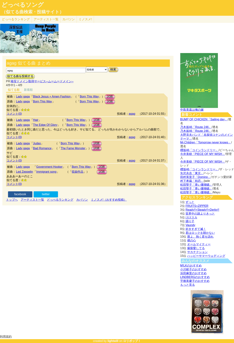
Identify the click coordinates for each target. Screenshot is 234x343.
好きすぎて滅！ (196, 228)
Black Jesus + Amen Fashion (52, 96)
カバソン (68, 19)
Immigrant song (46, 171)
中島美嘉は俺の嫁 (192, 109)
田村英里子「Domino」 (195, 177)
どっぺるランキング (60, 199)
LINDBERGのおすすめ (195, 277)
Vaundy (190, 225)
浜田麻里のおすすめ (193, 273)
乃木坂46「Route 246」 (196, 127)
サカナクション (197, 252)
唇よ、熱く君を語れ (200, 236)
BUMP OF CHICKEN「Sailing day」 (204, 119)
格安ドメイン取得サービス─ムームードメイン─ (42, 81)
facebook (20, 194)
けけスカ (191, 217)
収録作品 (77, 171)
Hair (35, 119)
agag (132, 113)
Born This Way (89, 96)
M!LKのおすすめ (191, 265)
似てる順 (14, 89)
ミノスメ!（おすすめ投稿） (109, 199)
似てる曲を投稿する (20, 76)
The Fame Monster (73, 148)
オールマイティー (199, 244)
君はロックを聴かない (200, 232)
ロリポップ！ (132, 340)
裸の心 (191, 240)
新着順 (28, 89)
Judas (37, 143)
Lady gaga (23, 96)
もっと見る (187, 284)
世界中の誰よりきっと (200, 213)
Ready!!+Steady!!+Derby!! (202, 209)
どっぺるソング (22, 4)
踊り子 (190, 221)
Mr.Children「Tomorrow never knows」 (205, 142)
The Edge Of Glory (45, 124)
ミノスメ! (85, 19)
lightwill (112, 340)
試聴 (110, 96)
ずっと (190, 202)
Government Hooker (49, 166)
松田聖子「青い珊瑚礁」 (196, 184)
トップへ (12, 199)
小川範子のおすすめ (193, 269)
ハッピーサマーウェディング (206, 255)
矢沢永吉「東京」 (192, 173)
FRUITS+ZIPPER (197, 205)
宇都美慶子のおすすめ (195, 280)
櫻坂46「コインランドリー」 (199, 150)
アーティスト (46, 19)
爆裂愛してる (196, 248)
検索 (113, 69)
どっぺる (16, 19)
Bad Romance (42, 148)
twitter (46, 194)
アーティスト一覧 (32, 199)
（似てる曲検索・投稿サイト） (32, 12)
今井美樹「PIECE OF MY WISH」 (202, 153)
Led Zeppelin (24, 171)
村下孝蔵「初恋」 (192, 180)
